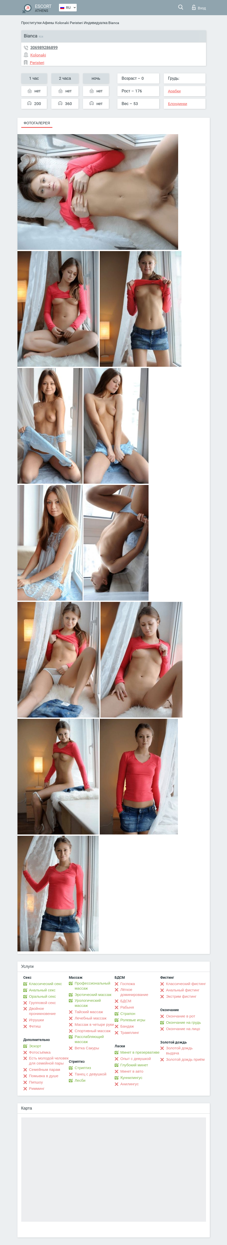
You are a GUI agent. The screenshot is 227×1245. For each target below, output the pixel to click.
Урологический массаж (88, 1003)
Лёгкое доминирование (134, 992)
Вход (199, 7)
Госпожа (127, 984)
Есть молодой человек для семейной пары (49, 1061)
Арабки (174, 91)
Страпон (127, 1013)
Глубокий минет (134, 1065)
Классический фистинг (186, 984)
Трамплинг (129, 1032)
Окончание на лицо (183, 1029)
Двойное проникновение (42, 1011)
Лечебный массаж (91, 1018)
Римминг (37, 1088)
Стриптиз (83, 1068)
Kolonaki (62, 23)
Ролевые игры (133, 1020)
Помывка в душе (43, 1076)
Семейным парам (44, 1069)
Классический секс (45, 984)
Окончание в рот (180, 1016)
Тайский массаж (89, 1012)
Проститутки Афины (37, 23)
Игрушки (36, 1020)
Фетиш (35, 1026)
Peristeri (76, 23)
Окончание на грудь (183, 1022)
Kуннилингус (131, 1077)
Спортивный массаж (93, 1031)
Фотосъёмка (40, 1052)
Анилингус (129, 1084)
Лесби (80, 1080)
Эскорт (35, 1046)
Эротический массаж (93, 994)
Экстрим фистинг (181, 996)
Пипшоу (36, 1082)
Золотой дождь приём (185, 1059)
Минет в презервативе (140, 1052)
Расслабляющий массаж (89, 1039)
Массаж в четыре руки (94, 1024)
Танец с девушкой (90, 1074)
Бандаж (127, 1026)
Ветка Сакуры (87, 1048)
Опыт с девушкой (135, 1058)
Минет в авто (131, 1071)
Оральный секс (42, 996)
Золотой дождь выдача (179, 1050)
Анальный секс (42, 990)
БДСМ (125, 1001)
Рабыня (127, 1007)
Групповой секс (42, 1003)
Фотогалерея (37, 123)
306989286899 (44, 47)
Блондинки (177, 103)
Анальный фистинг (182, 990)
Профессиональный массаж (92, 986)
